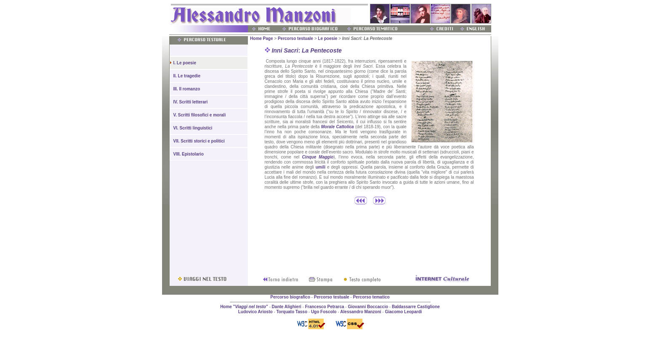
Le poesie (327, 38)
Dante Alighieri (286, 306)
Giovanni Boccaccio (368, 306)
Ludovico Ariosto (255, 311)
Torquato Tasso (291, 311)
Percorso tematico (371, 297)
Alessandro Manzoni (360, 311)
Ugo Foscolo (324, 311)
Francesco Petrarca (324, 306)
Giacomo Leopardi (403, 311)
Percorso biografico (290, 297)
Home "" (244, 306)
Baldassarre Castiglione (416, 306)
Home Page (261, 38)
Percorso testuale (295, 38)
